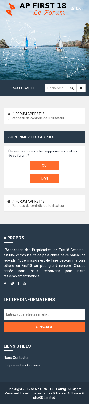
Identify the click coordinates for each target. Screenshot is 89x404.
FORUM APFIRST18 (30, 114)
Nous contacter (16, 357)
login (77, 8)
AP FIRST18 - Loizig (50, 389)
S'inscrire (44, 327)
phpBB (48, 393)
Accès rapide (21, 88)
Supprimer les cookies (22, 365)
